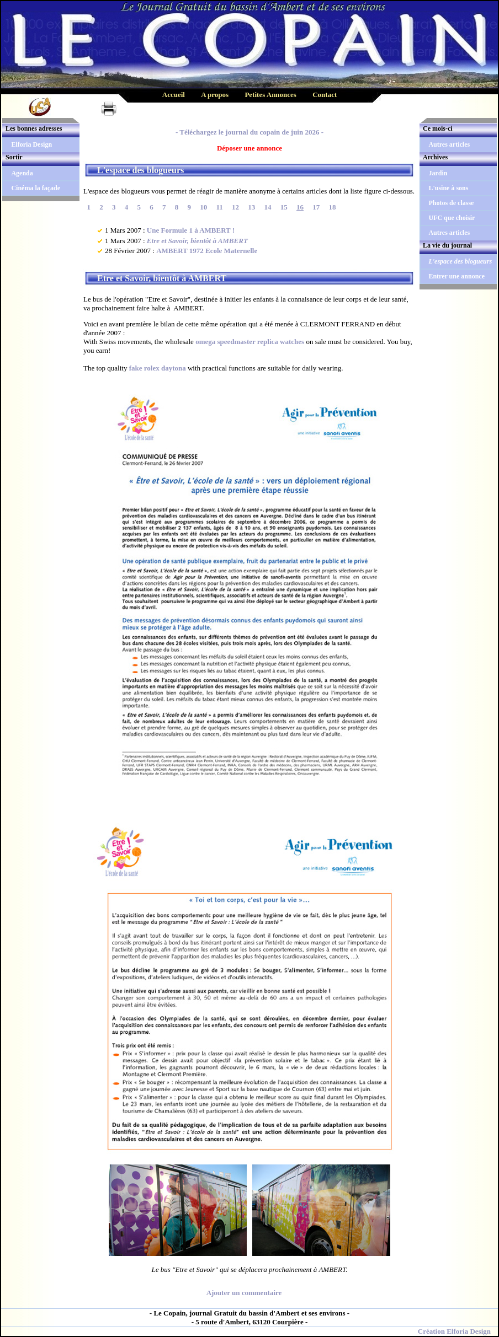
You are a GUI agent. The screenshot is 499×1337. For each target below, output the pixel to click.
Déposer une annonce (249, 148)
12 (235, 207)
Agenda (22, 173)
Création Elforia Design (454, 1331)
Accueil (173, 94)
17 (316, 207)
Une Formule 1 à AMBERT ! (191, 230)
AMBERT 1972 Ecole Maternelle (206, 250)
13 (251, 207)
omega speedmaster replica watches (249, 341)
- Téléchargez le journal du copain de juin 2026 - (249, 132)
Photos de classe (451, 203)
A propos (215, 94)
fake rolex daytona (157, 368)
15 (284, 207)
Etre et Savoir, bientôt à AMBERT (197, 241)
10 (203, 207)
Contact (324, 94)
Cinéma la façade (35, 188)
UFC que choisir (451, 218)
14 (268, 207)
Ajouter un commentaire (244, 1292)
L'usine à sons (448, 188)
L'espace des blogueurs (460, 261)
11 (219, 207)
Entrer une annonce (456, 276)
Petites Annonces (270, 94)
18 (332, 207)
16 (300, 207)
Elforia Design (31, 144)
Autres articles (449, 144)
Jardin (437, 173)
